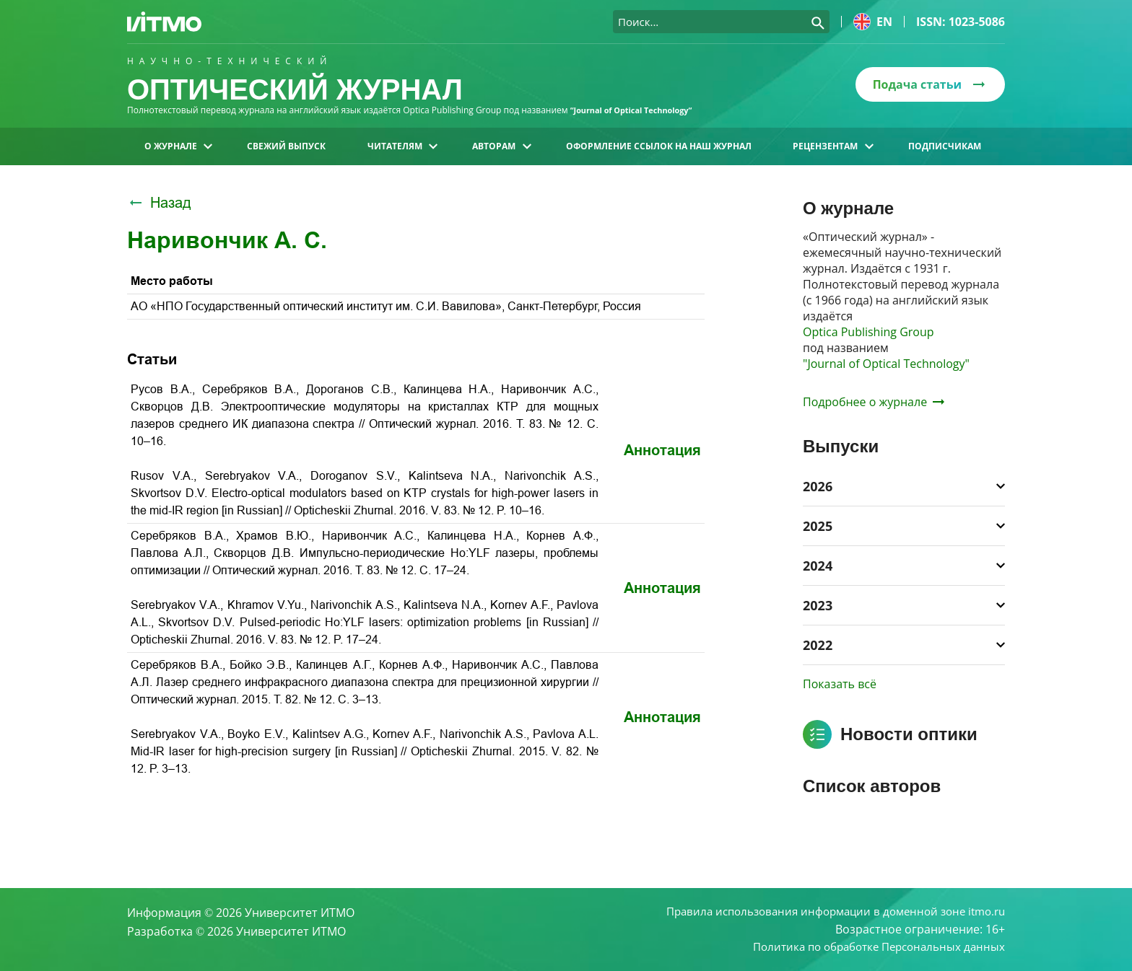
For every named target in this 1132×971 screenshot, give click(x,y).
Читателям (402, 146)
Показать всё (839, 684)
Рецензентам (833, 146)
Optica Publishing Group (868, 332)
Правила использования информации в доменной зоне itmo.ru (825, 909)
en (872, 21)
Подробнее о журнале (873, 402)
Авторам (501, 146)
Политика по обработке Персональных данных (871, 946)
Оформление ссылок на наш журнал (659, 146)
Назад (159, 202)
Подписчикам (944, 146)
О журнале (178, 146)
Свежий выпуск (286, 146)
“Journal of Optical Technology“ (637, 110)
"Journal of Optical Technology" (886, 364)
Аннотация (662, 450)
